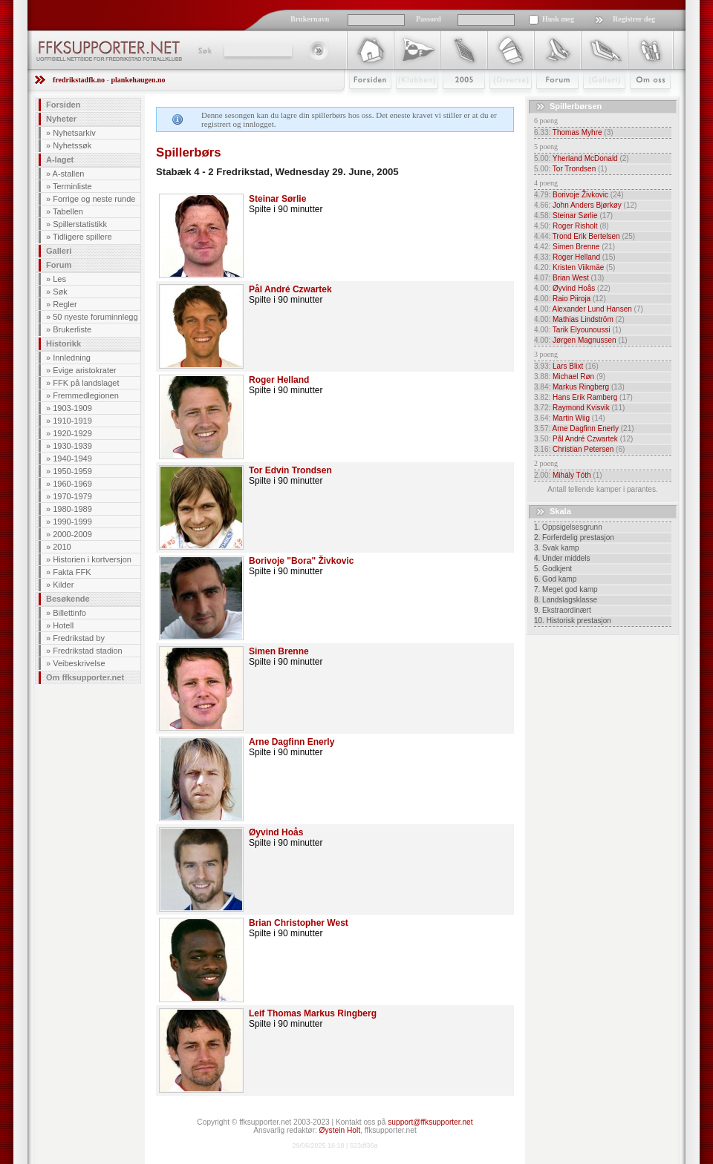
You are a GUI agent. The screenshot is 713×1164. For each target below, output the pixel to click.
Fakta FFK (72, 572)
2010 (62, 546)
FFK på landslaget (86, 382)
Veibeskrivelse (79, 663)
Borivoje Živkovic (580, 195)
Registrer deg (634, 19)
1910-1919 (72, 420)
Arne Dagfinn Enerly (291, 742)
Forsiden (363, 101)
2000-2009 (72, 534)
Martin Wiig (571, 418)
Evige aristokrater (85, 370)
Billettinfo (69, 612)
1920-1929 (72, 433)
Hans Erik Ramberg (585, 397)
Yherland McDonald (585, 158)
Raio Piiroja (571, 299)
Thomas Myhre (577, 132)
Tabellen (68, 211)
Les (59, 278)
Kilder (63, 584)
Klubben (410, 101)
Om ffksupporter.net (85, 677)
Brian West (571, 278)
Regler (64, 304)
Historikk (63, 343)
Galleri (594, 101)
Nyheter (61, 118)
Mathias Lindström (583, 319)
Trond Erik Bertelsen (586, 236)
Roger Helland (279, 380)
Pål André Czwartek (290, 289)
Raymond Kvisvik (581, 408)
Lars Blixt (568, 366)
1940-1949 (72, 458)
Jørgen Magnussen (584, 340)
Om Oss (644, 101)
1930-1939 (72, 445)
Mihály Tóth (572, 475)
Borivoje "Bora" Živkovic (301, 561)
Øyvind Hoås (276, 832)
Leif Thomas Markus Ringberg (313, 1013)
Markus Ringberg (581, 387)
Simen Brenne (279, 651)
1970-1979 (72, 496)
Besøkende (68, 598)
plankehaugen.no (138, 80)
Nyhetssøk (72, 145)
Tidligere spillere (82, 236)
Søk (204, 50)
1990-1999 (72, 521)
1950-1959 (72, 471)
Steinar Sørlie (277, 199)
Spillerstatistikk (80, 224)
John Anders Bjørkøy (587, 205)
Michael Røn (573, 376)
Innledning (72, 357)
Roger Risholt (575, 226)
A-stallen (69, 173)
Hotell (63, 625)
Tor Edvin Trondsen (290, 470)
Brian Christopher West (298, 923)
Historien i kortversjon (92, 559)
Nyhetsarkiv (74, 132)
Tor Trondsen (574, 169)
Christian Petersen (583, 449)
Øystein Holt (339, 1130)
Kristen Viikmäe (578, 267)
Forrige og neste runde (94, 198)
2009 (450, 101)
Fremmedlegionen (86, 395)
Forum (547, 101)
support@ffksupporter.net (430, 1122)
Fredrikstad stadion (88, 650)
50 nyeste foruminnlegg (95, 316)
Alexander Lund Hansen (591, 309)
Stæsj (498, 101)
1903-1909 (72, 408)
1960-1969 (72, 483)
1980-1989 (72, 508)
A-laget (60, 159)
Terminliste (72, 186)
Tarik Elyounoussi (582, 330)
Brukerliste (72, 329)
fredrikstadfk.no (79, 80)
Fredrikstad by (79, 638)
